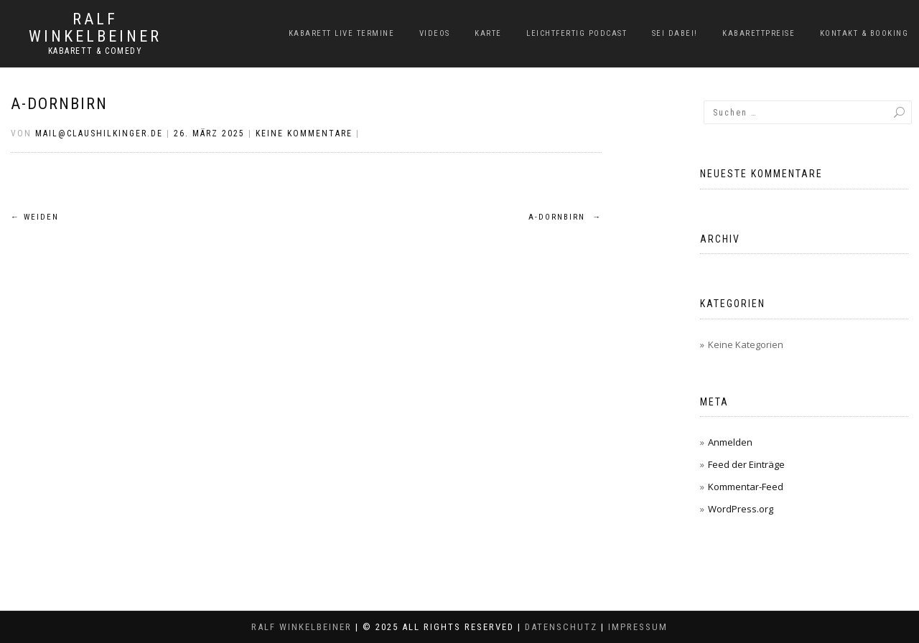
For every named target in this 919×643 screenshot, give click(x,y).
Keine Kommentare (304, 133)
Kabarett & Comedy (95, 51)
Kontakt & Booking (864, 33)
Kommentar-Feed (745, 486)
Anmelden (730, 442)
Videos (434, 33)
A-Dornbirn (59, 104)
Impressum (638, 626)
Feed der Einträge (746, 464)
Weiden (35, 217)
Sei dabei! (675, 33)
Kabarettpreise (758, 33)
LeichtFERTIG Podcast (576, 33)
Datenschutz (561, 626)
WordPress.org (740, 508)
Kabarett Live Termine (342, 33)
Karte (488, 33)
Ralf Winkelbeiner (95, 28)
